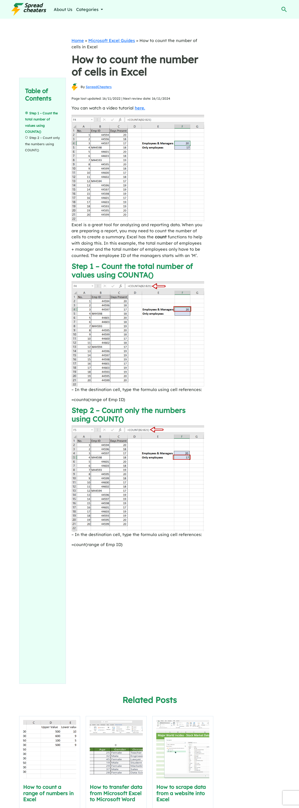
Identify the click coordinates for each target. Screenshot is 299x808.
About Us (63, 9)
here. (140, 107)
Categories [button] (88, 9)
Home (77, 40)
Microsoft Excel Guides (111, 40)
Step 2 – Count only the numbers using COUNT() (42, 144)
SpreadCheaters (99, 87)
